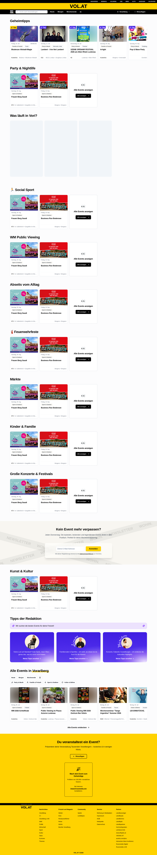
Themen (42, 841)
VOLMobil (113, 1)
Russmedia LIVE (121, 847)
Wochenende (71, 12)
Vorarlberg (123, 12)
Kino (59, 816)
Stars (41, 835)
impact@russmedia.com (78, 788)
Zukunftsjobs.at (121, 833)
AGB (98, 819)
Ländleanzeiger (121, 813)
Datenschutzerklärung (86, 554)
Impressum (100, 816)
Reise (60, 821)
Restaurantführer (63, 819)
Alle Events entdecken (78, 727)
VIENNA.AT (120, 835)
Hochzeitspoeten (121, 827)
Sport (41, 830)
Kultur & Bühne (68, 682)
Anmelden (93, 549)
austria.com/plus (121, 838)
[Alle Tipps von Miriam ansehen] (125, 647)
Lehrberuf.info (120, 830)
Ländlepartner (120, 824)
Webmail (104, 1)
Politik (41, 824)
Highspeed (94, 1)
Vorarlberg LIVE (44, 819)
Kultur (41, 833)
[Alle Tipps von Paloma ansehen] (32, 647)
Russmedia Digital (122, 844)
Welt (40, 821)
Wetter (60, 813)
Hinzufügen (139, 12)
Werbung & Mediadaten (104, 813)
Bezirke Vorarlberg (64, 827)
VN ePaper (151, 1)
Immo (127, 1)
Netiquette (100, 821)
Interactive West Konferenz (124, 841)
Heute (52, 12)
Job (121, 1)
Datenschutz (101, 824)
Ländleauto (119, 816)
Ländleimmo (120, 819)
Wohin (60, 824)
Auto (134, 1)
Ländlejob (119, 821)
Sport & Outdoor (51, 682)
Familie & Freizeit (34, 682)
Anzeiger (142, 1)
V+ (40, 816)
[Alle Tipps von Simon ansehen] (78, 647)
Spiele (80, 813)
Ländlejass (81, 816)
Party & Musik (17, 682)
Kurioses (42, 838)
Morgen (60, 12)
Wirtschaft (42, 827)
